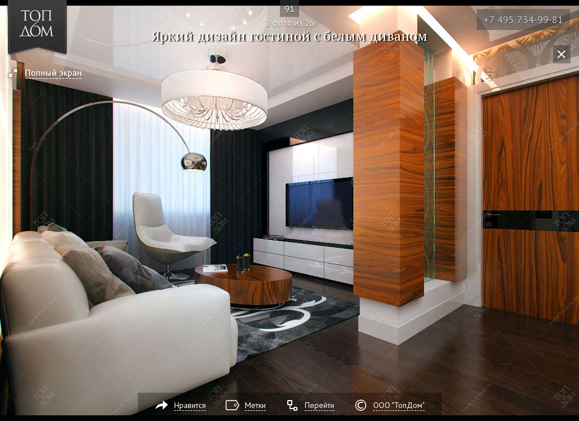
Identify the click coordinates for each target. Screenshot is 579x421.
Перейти (319, 405)
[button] (50, 74)
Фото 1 (12, 210)
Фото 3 (566, 210)
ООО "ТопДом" (399, 405)
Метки (255, 405)
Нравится (190, 405)
